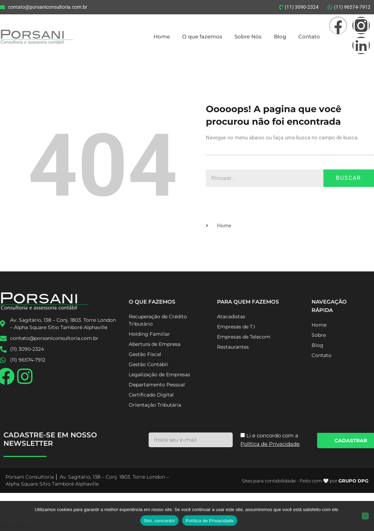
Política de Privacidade (210, 520)
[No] (365, 515)
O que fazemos (202, 36)
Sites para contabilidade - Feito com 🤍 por (305, 480)
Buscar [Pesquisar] (348, 178)
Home (162, 36)
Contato (309, 36)
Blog (280, 36)
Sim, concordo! (159, 520)
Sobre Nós (248, 36)
